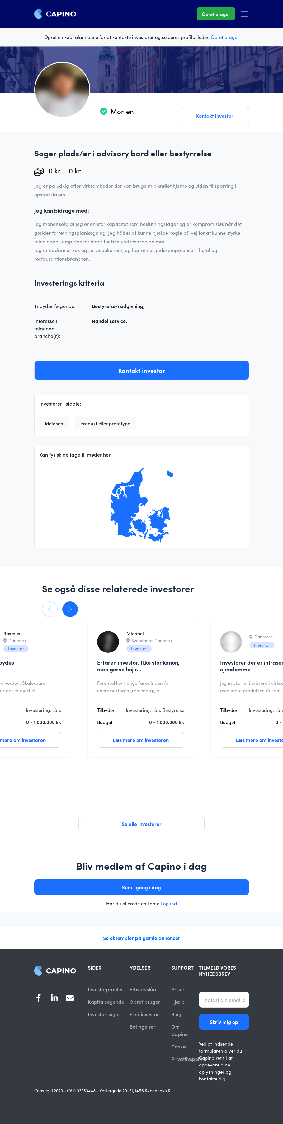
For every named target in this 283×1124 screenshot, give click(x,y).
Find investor (144, 1014)
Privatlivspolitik (188, 1059)
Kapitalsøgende (106, 1001)
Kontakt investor (214, 115)
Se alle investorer (142, 823)
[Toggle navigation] (244, 14)
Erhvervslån (143, 989)
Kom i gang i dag (141, 887)
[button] (50, 609)
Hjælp (178, 1001)
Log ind (169, 903)
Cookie (179, 1046)
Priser (177, 989)
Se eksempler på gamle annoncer (141, 937)
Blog (176, 1014)
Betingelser (142, 1027)
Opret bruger (216, 14)
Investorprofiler (105, 989)
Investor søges (104, 1014)
